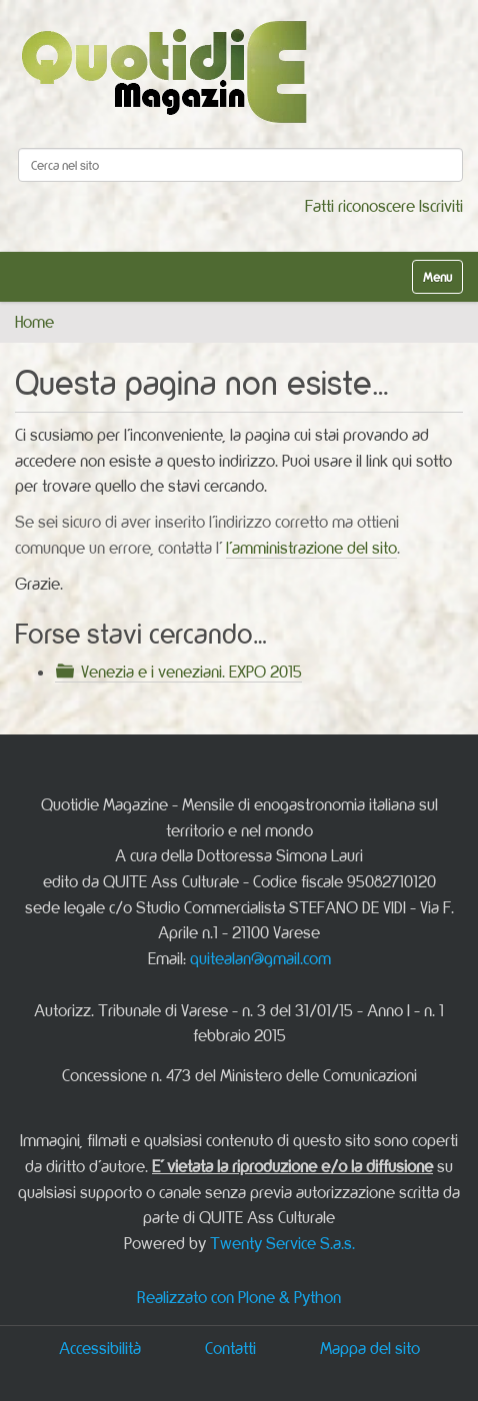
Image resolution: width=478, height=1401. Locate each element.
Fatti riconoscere (360, 206)
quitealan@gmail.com (260, 958)
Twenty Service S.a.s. (282, 1243)
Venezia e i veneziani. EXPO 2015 (191, 672)
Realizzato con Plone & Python (239, 1297)
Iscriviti (441, 206)
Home (34, 322)
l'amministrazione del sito (311, 548)
